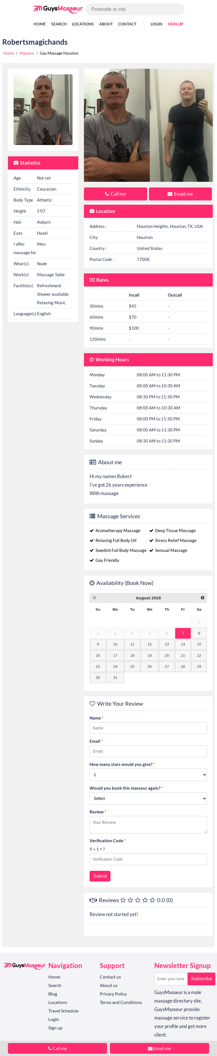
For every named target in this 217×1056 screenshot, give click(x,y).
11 (132, 644)
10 (115, 644)
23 (98, 666)
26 (149, 666)
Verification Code (108, 840)
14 (183, 644)
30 (98, 677)
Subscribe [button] (201, 978)
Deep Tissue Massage (172, 530)
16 (98, 655)
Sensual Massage (168, 550)
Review (98, 811)
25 (132, 666)
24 (115, 666)
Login (156, 23)
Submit (100, 876)
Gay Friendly (104, 560)
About (106, 23)
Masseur (26, 53)
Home (40, 23)
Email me (180, 194)
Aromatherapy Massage (115, 530)
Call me (115, 194)
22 (199, 655)
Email (96, 741)
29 (199, 666)
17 (115, 655)
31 (115, 677)
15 (199, 644)
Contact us (110, 976)
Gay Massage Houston (59, 53)
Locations (83, 23)
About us (109, 985)
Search (59, 23)
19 (149, 655)
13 (167, 644)
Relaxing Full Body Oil (113, 540)
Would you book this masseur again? (126, 788)
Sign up (175, 23)
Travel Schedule (63, 1010)
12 (149, 644)
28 (183, 666)
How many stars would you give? (122, 764)
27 (167, 666)
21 (183, 655)
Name (96, 717)
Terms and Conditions (121, 1002)
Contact (127, 23)
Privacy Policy (113, 993)
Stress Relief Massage (173, 540)
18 (132, 655)
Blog (52, 993)
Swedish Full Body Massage (118, 550)
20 (167, 655)
